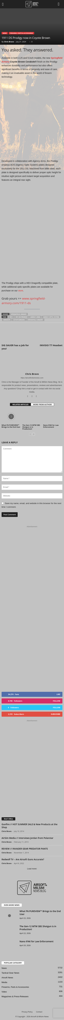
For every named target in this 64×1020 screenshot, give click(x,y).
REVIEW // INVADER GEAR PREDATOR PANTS (25, 848)
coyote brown (19, 320)
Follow (56, 701)
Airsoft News (7, 977)
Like (58, 694)
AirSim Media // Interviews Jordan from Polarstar (27, 837)
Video (4, 992)
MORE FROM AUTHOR (42, 404)
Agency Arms (35, 317)
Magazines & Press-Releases (15, 996)
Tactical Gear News (10, 973)
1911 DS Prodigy (21, 317)
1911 (11, 317)
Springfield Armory (19, 314)
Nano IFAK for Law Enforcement (51, 426)
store (20, 290)
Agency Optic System (51, 317)
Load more (32, 869)
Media (4, 982)
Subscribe (55, 714)
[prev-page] (30, 434)
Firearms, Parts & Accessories (21, 33)
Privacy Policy (27, 1012)
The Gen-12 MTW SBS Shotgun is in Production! (31, 427)
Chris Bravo (9, 41)
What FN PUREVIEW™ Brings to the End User (11, 426)
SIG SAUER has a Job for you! (15, 347)
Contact (39, 1012)
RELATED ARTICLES (20, 404)
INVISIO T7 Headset (51, 345)
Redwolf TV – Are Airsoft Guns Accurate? (23, 859)
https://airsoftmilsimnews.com (32, 378)
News (5, 33)
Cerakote (6, 320)
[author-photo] (32, 363)
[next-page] (33, 434)
